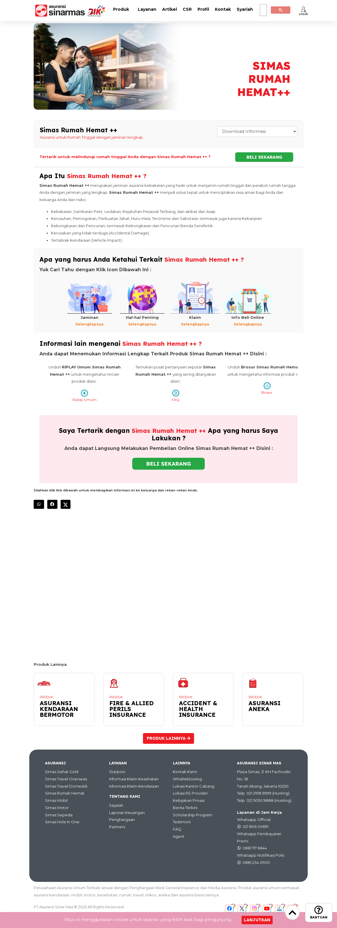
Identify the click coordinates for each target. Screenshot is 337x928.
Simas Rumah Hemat (64, 793)
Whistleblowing (187, 779)
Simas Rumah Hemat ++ (170, 430)
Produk (121, 9)
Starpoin (117, 771)
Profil (203, 9)
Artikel (169, 9)
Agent (178, 836)
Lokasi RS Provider (190, 793)
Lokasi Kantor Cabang (193, 786)
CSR (187, 9)
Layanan (147, 9)
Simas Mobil (56, 800)
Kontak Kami (185, 771)
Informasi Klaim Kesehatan (134, 779)
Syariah (245, 9)
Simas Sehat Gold (61, 771)
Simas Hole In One (62, 822)
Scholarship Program (192, 814)
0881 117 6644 (254, 848)
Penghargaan (122, 819)
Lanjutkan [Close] (257, 919)
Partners (117, 826)
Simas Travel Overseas (66, 779)
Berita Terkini (185, 807)
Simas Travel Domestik (66, 786)
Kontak (223, 9)
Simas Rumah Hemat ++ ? (108, 176)
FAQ (177, 829)
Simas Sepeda (59, 814)
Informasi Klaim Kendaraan (134, 786)
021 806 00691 (255, 826)
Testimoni (182, 822)
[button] (303, 10)
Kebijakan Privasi (188, 800)
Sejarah (116, 805)
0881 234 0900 (256, 862)
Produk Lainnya (168, 738)
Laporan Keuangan (127, 812)
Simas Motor (57, 807)
